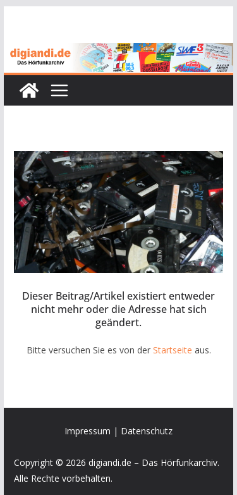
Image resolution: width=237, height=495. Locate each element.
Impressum (87, 431)
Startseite (172, 350)
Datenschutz (147, 431)
